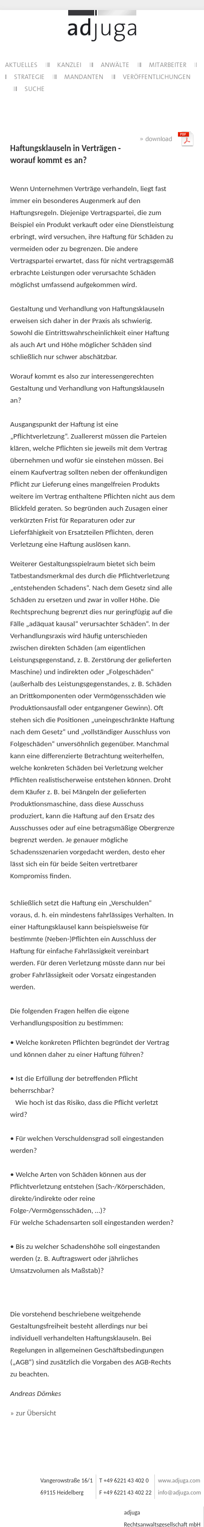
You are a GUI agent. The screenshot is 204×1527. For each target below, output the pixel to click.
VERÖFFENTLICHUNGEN (156, 77)
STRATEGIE (29, 77)
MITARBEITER (167, 65)
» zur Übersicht (33, 1412)
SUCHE (35, 89)
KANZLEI (69, 65)
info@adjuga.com (179, 1492)
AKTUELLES (21, 65)
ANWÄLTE (115, 65)
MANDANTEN (83, 77)
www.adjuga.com (179, 1480)
